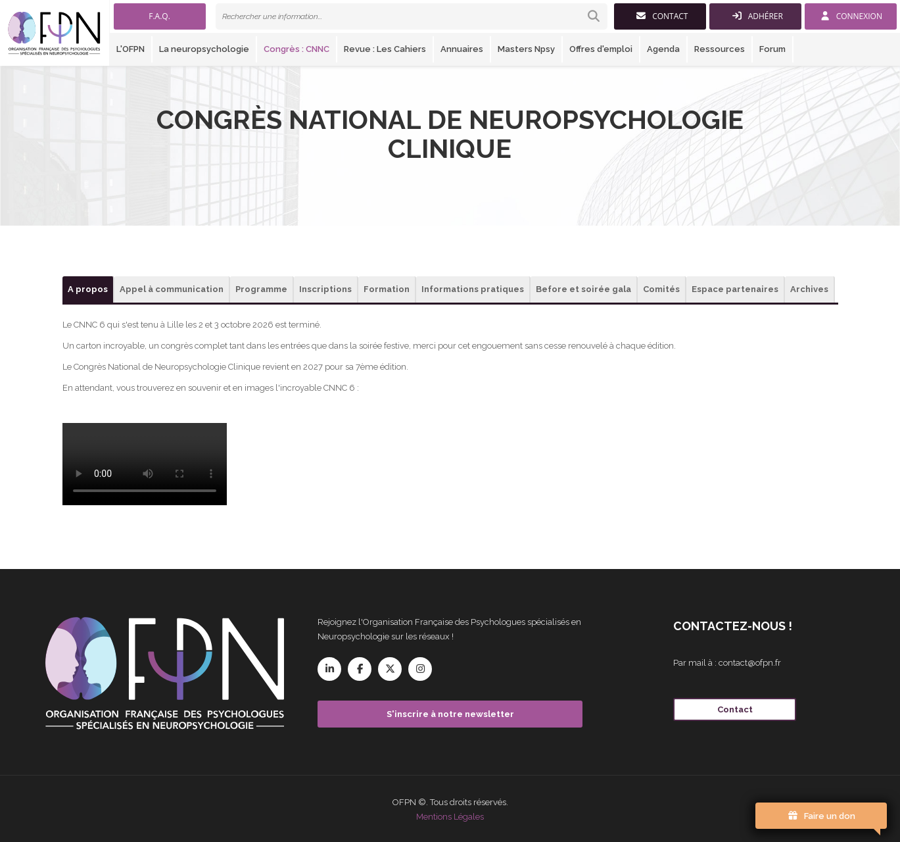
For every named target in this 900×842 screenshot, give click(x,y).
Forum (772, 49)
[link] (411, 16)
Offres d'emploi (600, 49)
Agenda (663, 49)
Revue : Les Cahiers (385, 49)
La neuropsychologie (204, 49)
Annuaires (461, 49)
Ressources (719, 49)
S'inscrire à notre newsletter (450, 714)
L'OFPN (130, 49)
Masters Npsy (526, 49)
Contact (735, 709)
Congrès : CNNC (296, 49)
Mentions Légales (450, 817)
